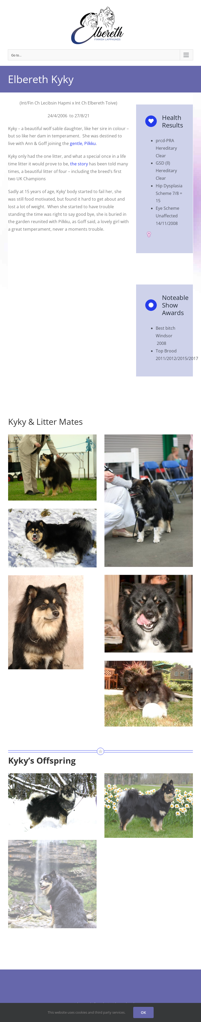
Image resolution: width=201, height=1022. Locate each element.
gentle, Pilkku (83, 143)
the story (79, 164)
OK (143, 1012)
